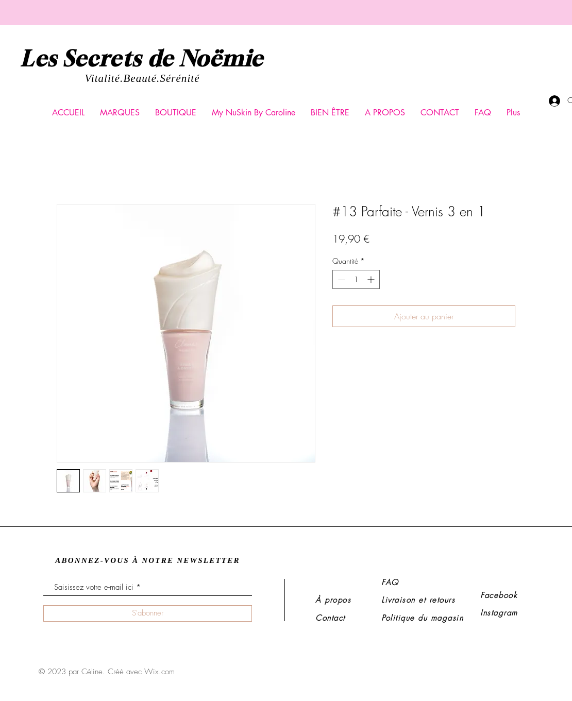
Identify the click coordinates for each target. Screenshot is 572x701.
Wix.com (159, 671)
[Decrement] (340, 279)
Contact (330, 618)
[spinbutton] (356, 279)
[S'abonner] (147, 613)
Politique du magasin (422, 618)
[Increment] (371, 279)
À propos (333, 600)
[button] (119, 112)
